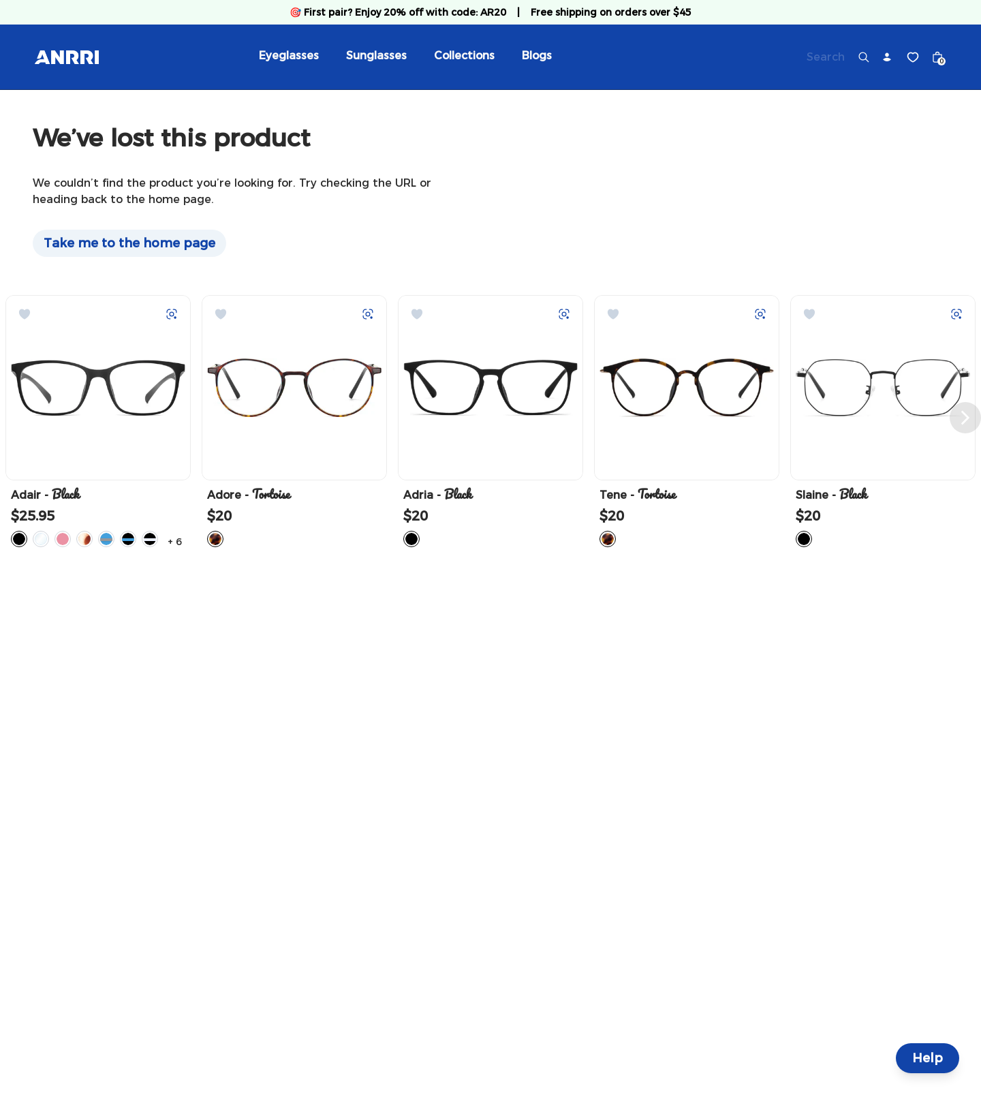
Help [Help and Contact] (927, 1058)
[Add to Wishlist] (24, 314)
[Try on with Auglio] (171, 314)
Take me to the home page (129, 243)
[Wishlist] (913, 57)
